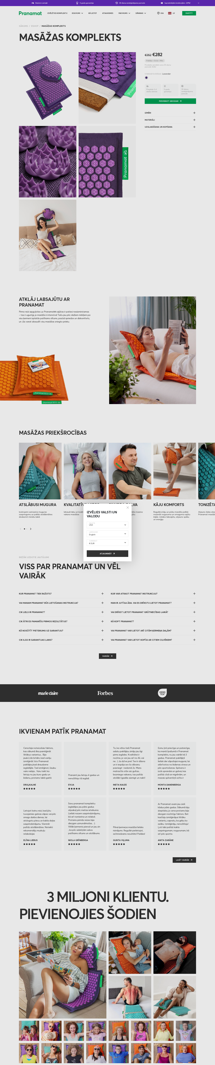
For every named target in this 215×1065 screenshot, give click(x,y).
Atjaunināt (106, 553)
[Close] (127, 507)
